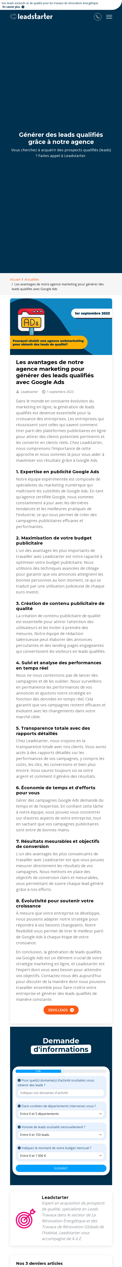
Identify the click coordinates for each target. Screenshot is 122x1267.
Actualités (32, 279)
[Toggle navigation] (109, 16)
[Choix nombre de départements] (61, 1113)
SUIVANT (61, 1168)
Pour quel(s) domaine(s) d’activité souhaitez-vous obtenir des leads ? (56, 1082)
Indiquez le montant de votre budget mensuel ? (54, 1148)
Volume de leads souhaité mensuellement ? (51, 1127)
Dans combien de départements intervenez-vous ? (57, 1106)
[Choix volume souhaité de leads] (61, 1134)
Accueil (15, 279)
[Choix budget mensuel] (61, 1155)
